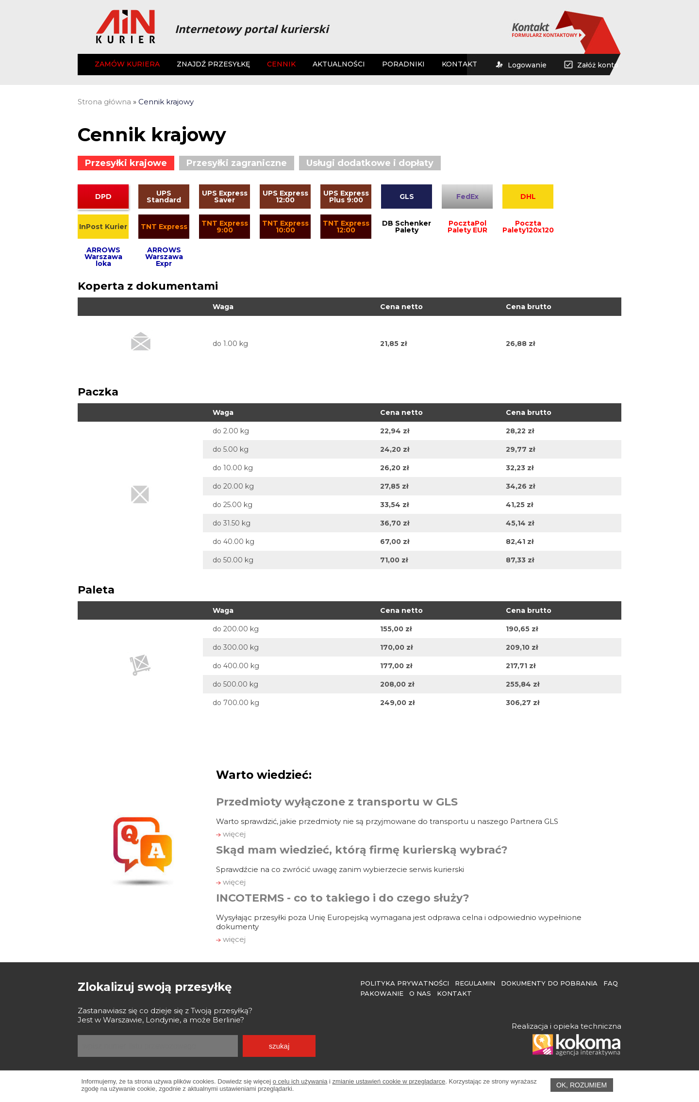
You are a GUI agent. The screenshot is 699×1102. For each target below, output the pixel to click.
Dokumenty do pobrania (549, 983)
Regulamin (475, 983)
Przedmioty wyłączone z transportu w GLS (337, 801)
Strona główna (104, 101)
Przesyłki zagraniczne (236, 163)
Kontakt (454, 993)
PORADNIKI (403, 64)
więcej (231, 834)
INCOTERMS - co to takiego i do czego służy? (342, 898)
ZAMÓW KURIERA (127, 64)
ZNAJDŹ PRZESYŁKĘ (213, 64)
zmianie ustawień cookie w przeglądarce (389, 1081)
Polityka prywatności (404, 983)
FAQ (610, 983)
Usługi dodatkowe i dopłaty (369, 163)
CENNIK (281, 64)
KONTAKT (459, 64)
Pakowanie (381, 993)
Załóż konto (591, 65)
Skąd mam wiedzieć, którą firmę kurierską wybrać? (362, 849)
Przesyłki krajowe (126, 163)
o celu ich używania (300, 1081)
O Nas (420, 993)
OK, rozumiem (581, 1085)
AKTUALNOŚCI (339, 64)
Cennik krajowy (166, 101)
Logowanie (520, 65)
